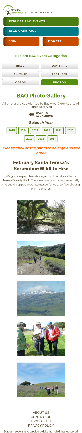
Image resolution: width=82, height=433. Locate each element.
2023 (35, 130)
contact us (41, 417)
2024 (23, 130)
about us (41, 412)
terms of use (41, 421)
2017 (53, 138)
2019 (29, 138)
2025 (12, 130)
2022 (47, 130)
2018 (41, 138)
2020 (70, 130)
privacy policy (41, 425)
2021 (58, 130)
